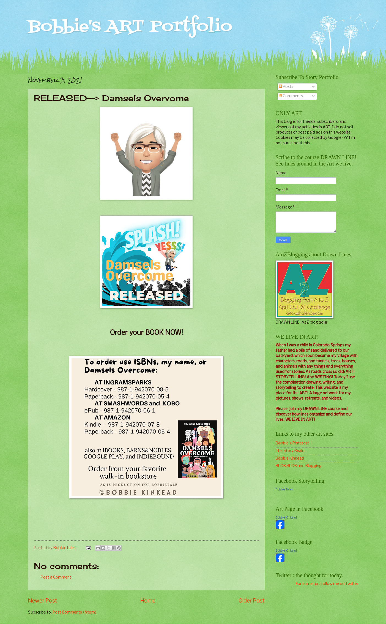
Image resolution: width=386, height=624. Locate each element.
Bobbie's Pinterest (292, 443)
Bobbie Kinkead (290, 458)
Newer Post (42, 601)
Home (147, 601)
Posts (286, 87)
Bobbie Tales (284, 489)
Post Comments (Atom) (75, 612)
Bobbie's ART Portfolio (130, 26)
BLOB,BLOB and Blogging (299, 466)
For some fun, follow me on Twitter (327, 584)
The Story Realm (291, 451)
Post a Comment (56, 577)
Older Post (252, 601)
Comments (291, 96)
